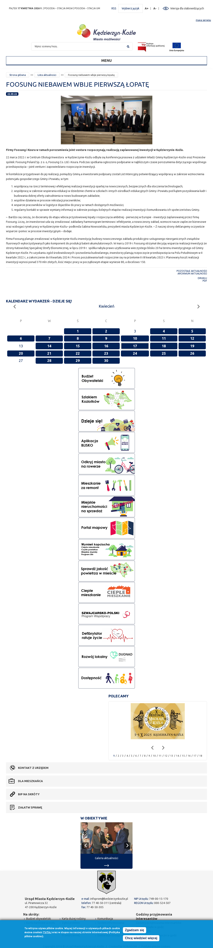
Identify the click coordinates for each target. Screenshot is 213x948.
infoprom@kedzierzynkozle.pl (109, 898)
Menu (106, 60)
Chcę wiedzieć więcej (141, 938)
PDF (205, 280)
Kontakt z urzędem (33, 767)
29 (78, 361)
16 (106, 346)
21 (49, 353)
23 (106, 353)
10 (135, 338)
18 (164, 346)
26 (192, 353)
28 (49, 361)
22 (78, 353)
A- (155, 8)
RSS (114, 8)
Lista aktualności (47, 75)
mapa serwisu (203, 20)
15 (78, 346)
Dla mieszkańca (30, 781)
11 (164, 338)
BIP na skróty (29, 794)
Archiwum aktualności (192, 273)
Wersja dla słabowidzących (187, 8)
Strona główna (17, 75)
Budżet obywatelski (38, 918)
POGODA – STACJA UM (87, 8)
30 (106, 361)
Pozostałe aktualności (192, 271)
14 (49, 346)
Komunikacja (105, 918)
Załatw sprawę (30, 807)
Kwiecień (106, 306)
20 (21, 353)
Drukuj (202, 278)
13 (171, 755)
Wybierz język (130, 8)
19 (192, 346)
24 (135, 353)
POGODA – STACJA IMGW (58, 8)
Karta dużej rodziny (74, 918)
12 (192, 338)
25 (164, 353)
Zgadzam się (134, 930)
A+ (147, 8)
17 (135, 346)
